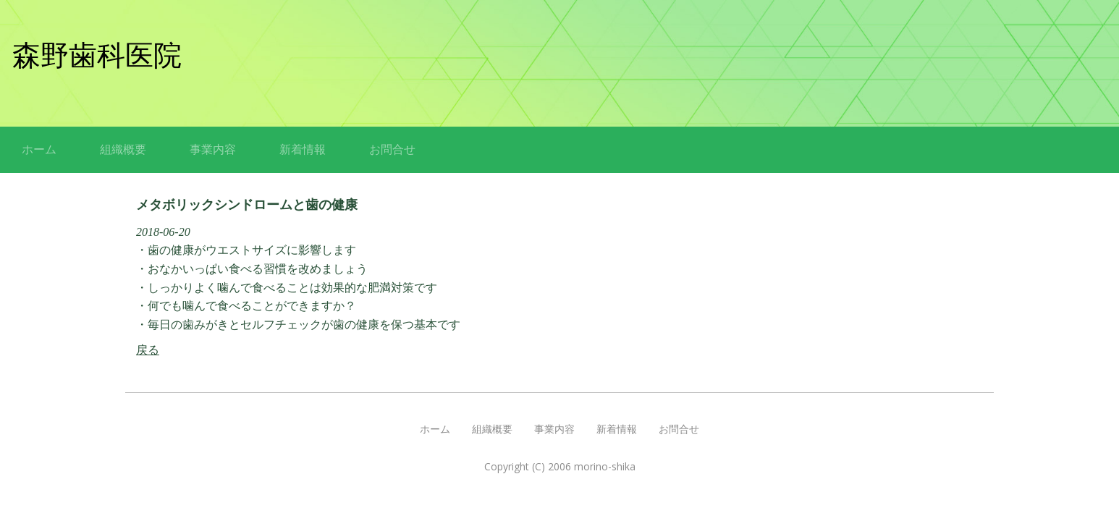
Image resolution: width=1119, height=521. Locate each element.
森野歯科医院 (97, 55)
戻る (147, 350)
